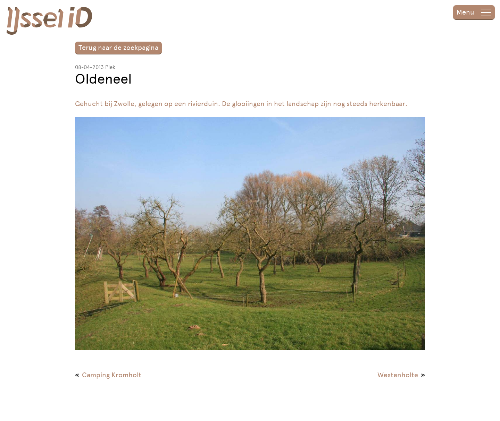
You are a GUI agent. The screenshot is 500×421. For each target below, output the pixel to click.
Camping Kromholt (111, 375)
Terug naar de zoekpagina (118, 47)
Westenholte (397, 375)
